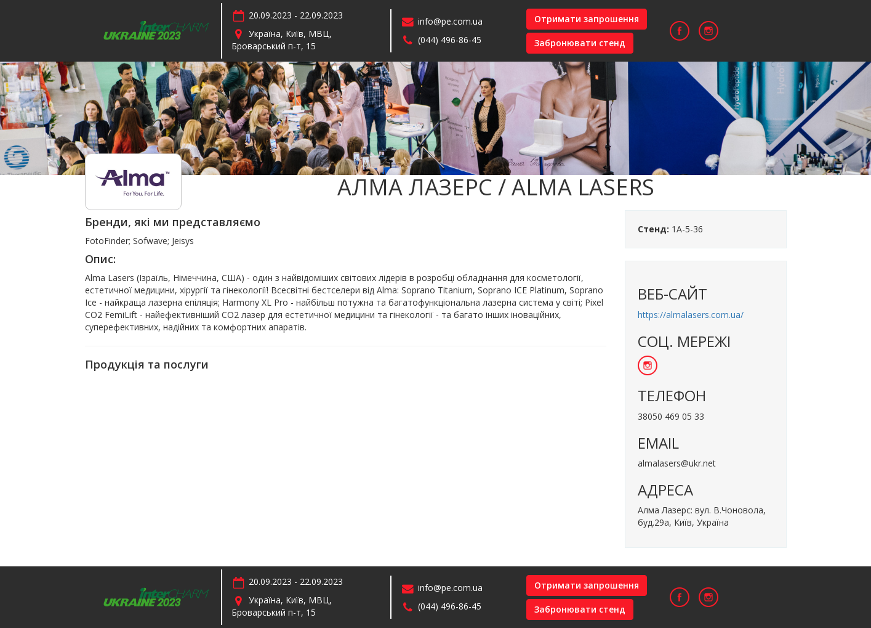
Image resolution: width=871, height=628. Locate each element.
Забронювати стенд (579, 43)
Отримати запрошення (586, 19)
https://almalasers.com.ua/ (691, 314)
